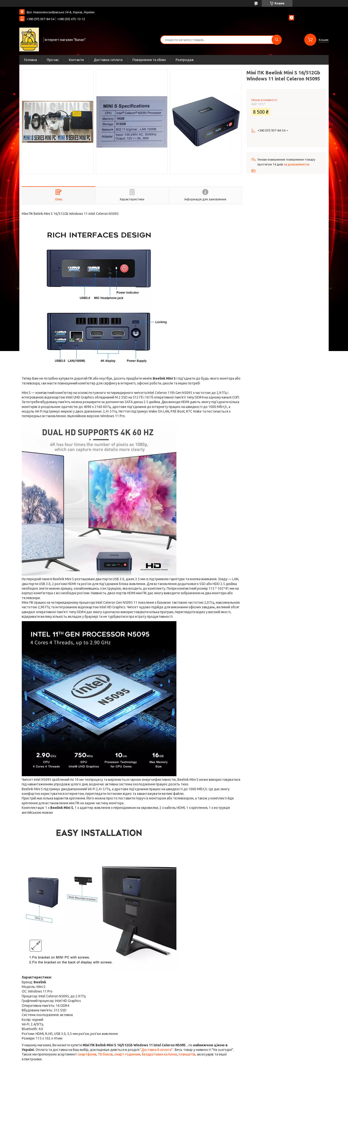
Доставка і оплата (108, 60)
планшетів (187, 1054)
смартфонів (87, 1054)
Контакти (76, 60)
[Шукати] (277, 40)
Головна (30, 60)
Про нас (53, 60)
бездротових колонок (159, 1054)
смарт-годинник (127, 1054)
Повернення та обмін (149, 60)
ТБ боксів (105, 1054)
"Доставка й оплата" (156, 1050)
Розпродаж (185, 60)
